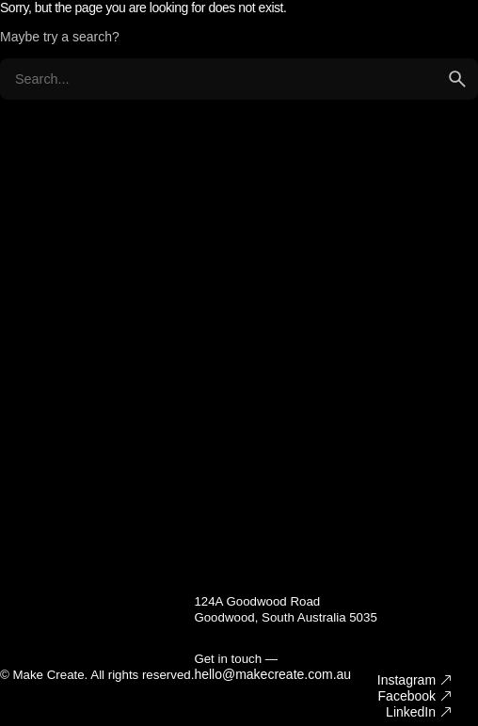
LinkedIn (411, 711)
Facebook (407, 695)
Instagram (406, 679)
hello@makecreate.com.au (272, 674)
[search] (457, 79)
